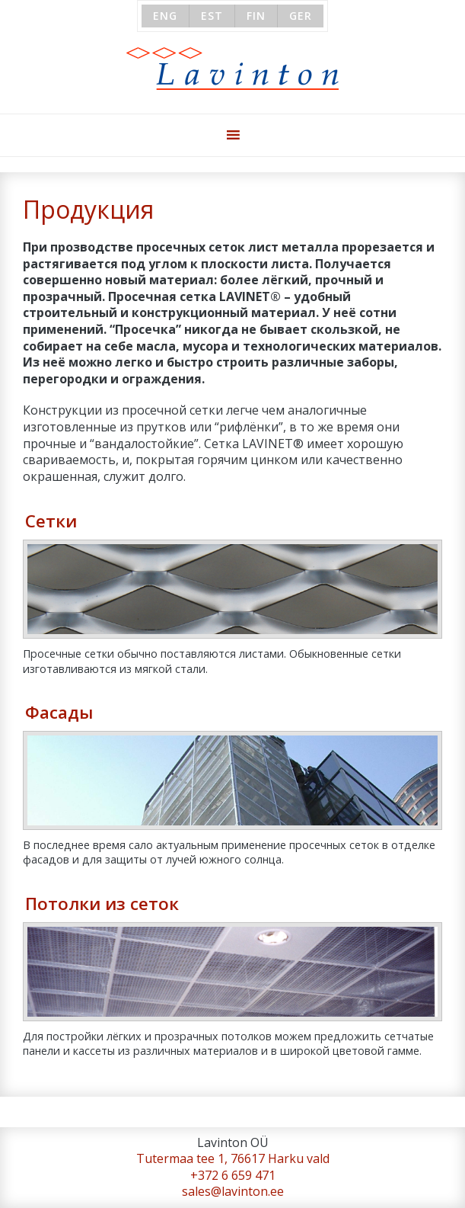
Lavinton (232, 69)
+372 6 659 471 (232, 1175)
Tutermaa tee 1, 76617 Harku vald (233, 1158)
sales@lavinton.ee (233, 1191)
